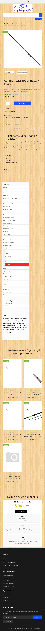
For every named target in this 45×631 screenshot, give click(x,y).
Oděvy (5, 237)
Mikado (6, 79)
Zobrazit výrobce (7, 295)
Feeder (6, 250)
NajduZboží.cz (11, 333)
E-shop (8, 628)
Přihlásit (37, 617)
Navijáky (5, 231)
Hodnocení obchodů (14, 325)
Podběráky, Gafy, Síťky (8, 242)
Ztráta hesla (6, 603)
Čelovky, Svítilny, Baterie (9, 192)
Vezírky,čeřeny (6, 279)
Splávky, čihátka (7, 273)
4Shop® (37, 628)
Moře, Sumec (8, 256)
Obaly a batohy (7, 234)
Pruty (11, 23)
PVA (4, 268)
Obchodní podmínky (8, 581)
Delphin (33, 432)
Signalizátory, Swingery (9, 271)
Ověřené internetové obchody (11, 318)
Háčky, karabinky (7, 209)
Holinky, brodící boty (8, 212)
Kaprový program (7, 215)
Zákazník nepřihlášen (34, 1)
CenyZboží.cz (12, 331)
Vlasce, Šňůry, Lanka (8, 282)
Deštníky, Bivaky (7, 201)
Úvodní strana (7, 594)
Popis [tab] (8, 124)
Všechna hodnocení (21, 511)
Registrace (6, 600)
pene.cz (5, 555)
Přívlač (6, 261)
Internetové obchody (13, 327)
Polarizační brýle (7, 245)
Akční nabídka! (7, 292)
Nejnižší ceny (23, 327)
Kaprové (7, 253)
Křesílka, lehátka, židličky (9, 220)
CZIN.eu (5, 320)
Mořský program (7, 223)
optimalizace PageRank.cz (15, 320)
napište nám (6, 305)
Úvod (5, 23)
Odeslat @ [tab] (19, 124)
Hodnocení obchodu (8, 586)
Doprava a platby (8, 575)
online (16, 322)
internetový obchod (16, 628)
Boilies (5, 190)
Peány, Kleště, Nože (8, 239)
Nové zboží (6, 289)
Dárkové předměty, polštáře (10, 198)
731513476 (11, 563)
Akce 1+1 (5, 187)
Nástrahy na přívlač (8, 228)
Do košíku (22, 103)
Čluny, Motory (6, 195)
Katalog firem (6, 322)
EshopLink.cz (21, 323)
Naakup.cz (6, 325)
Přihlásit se (6, 597)
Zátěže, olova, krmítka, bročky (10, 284)
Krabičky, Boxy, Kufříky (8, 217)
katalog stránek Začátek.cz (10, 323)
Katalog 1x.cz (23, 318)
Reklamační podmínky (9, 583)
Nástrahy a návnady (8, 226)
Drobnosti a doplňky (8, 203)
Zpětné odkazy (22, 322)
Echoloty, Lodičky (7, 206)
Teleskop (18, 23)
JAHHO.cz (25, 320)
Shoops (13, 322)
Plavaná (7, 259)
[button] (38, 19)
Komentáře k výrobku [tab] (13, 128)
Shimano (32, 390)
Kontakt (5, 578)
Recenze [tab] (29, 128)
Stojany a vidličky (7, 276)
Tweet (5, 169)
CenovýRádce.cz (19, 329)
